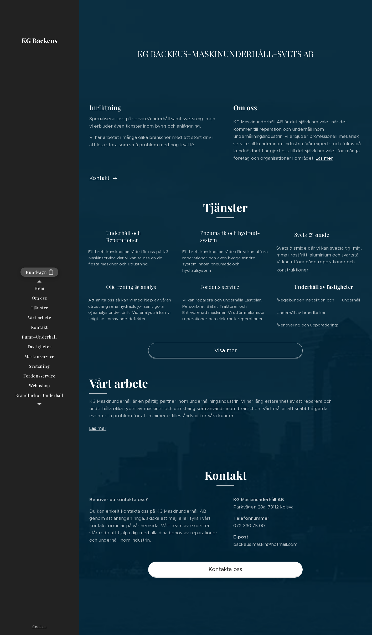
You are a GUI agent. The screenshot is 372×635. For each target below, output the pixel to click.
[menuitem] (39, 288)
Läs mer (324, 158)
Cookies (39, 626)
